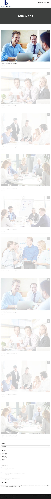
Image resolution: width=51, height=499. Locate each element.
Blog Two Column (5, 454)
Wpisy (3, 460)
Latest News (4, 456)
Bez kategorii (4, 453)
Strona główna (40, 2)
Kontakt (48, 2)
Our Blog (3, 459)
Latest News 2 (4, 457)
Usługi (45, 2)
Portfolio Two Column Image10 (9, 64)
